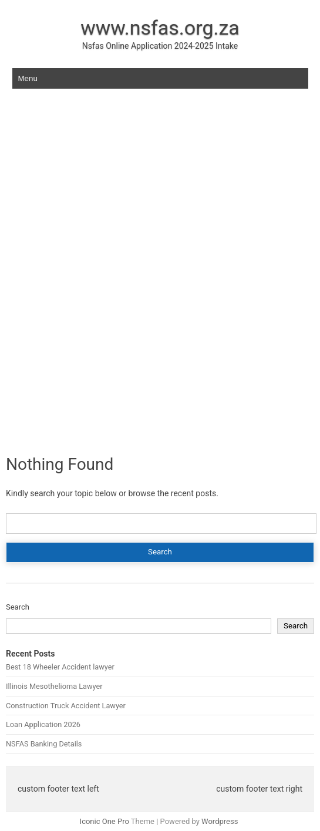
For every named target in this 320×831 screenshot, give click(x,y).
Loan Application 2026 (43, 724)
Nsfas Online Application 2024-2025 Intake (160, 46)
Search (17, 607)
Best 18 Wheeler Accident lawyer (60, 666)
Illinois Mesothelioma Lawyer (54, 686)
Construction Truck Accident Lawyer (66, 705)
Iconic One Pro (104, 821)
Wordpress (219, 821)
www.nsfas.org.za (160, 27)
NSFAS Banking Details (44, 743)
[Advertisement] (160, 191)
